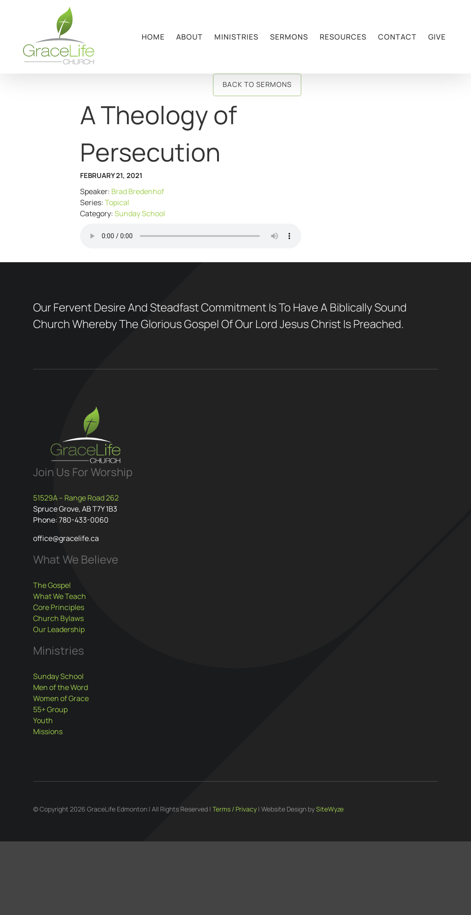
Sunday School (140, 213)
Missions (48, 731)
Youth (43, 720)
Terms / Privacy (235, 809)
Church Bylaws (58, 618)
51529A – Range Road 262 (76, 498)
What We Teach (59, 596)
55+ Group (50, 709)
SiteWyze (330, 809)
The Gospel (52, 585)
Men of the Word (60, 687)
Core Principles (58, 607)
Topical (117, 202)
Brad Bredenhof (137, 191)
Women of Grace (61, 698)
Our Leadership (59, 629)
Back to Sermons (257, 84)
